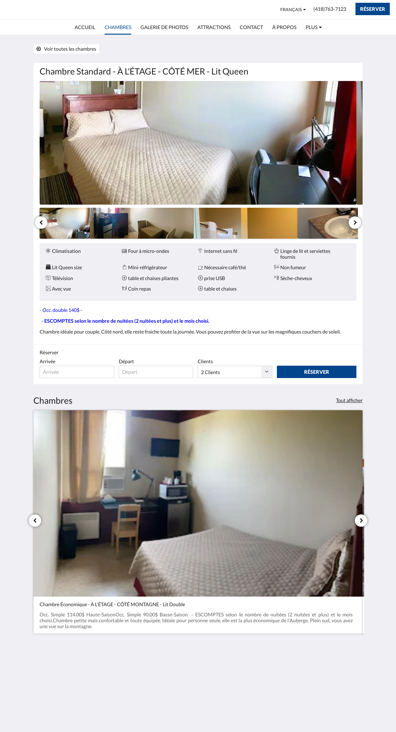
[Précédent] (41, 222)
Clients (208, 361)
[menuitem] (85, 27)
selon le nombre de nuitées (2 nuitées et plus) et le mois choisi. (141, 321)
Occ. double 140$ (61, 310)
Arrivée (47, 361)
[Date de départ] (158, 372)
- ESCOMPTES (57, 321)
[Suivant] (355, 222)
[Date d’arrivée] (77, 372)
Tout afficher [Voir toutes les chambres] (349, 400)
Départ (127, 361)
